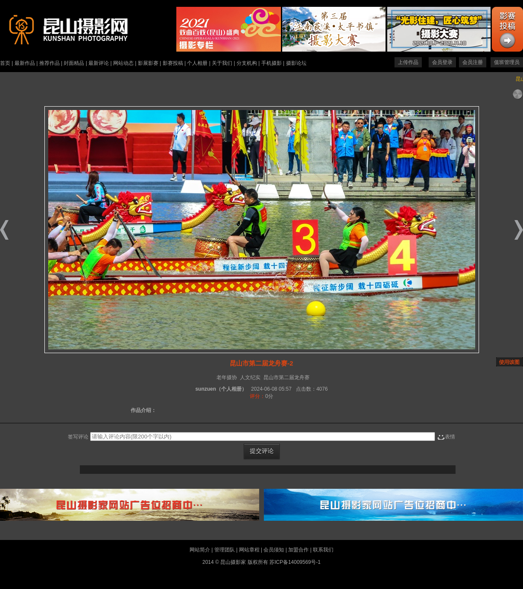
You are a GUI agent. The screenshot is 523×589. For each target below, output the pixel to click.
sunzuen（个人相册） (221, 389)
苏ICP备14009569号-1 (295, 562)
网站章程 (249, 550)
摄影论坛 (296, 63)
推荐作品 (49, 63)
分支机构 (247, 63)
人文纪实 (250, 377)
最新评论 (98, 63)
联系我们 (323, 550)
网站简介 (200, 550)
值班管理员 (507, 62)
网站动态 (123, 63)
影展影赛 (148, 63)
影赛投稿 (173, 63)
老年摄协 (226, 377)
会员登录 (442, 62)
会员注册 (472, 62)
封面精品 (74, 63)
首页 (5, 63)
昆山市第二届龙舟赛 (286, 377)
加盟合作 (298, 550)
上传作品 (408, 62)
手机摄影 (271, 63)
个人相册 (197, 63)
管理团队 (224, 550)
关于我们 (222, 63)
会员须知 (273, 550)
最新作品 (25, 63)
